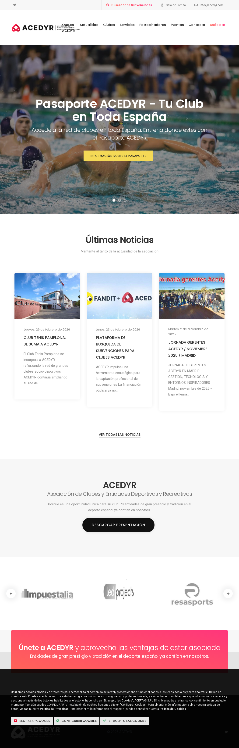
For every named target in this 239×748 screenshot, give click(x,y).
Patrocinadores (152, 24)
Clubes (109, 24)
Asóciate (217, 24)
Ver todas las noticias (120, 434)
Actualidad (89, 24)
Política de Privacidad (54, 709)
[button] (113, 200)
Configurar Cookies (76, 721)
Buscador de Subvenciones (131, 5)
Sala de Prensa (176, 5)
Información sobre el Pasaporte (118, 156)
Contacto (197, 24)
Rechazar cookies (32, 721)
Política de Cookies (173, 709)
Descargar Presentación (118, 524)
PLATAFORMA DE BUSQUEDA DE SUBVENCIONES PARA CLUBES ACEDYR (115, 347)
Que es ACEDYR (68, 27)
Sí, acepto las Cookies (124, 721)
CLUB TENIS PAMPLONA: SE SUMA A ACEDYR (45, 341)
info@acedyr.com (212, 5)
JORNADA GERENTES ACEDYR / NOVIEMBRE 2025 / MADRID (187, 349)
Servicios (127, 24)
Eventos (177, 24)
